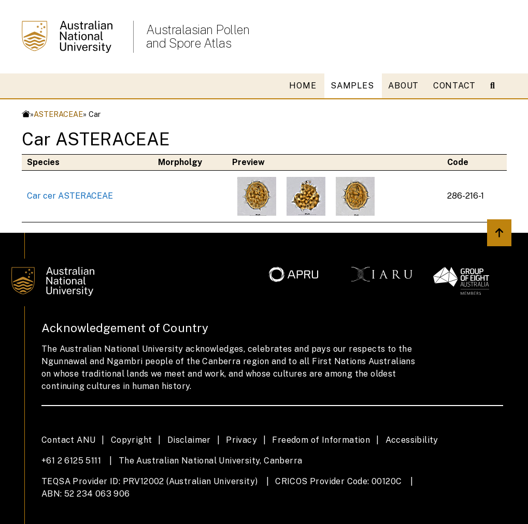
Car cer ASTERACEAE (70, 196)
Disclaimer (189, 440)
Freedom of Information (321, 440)
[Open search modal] (496, 86)
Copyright (131, 440)
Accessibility (412, 440)
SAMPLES (352, 86)
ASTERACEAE (58, 114)
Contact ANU (68, 440)
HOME (302, 86)
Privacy (241, 440)
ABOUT (403, 86)
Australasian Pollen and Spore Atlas (198, 36)
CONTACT (454, 86)
